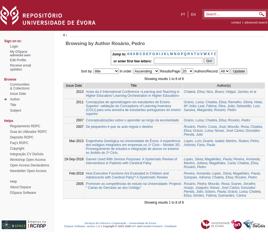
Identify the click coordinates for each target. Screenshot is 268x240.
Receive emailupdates (20, 67)
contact (236, 22)
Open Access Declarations (29, 165)
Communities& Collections (20, 86)
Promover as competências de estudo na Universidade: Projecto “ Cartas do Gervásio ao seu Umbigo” (133, 186)
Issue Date (18, 94)
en (193, 15)
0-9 (129, 54)
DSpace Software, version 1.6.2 (83, 226)
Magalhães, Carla (222, 163)
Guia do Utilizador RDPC (28, 132)
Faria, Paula (206, 145)
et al (253, 92)
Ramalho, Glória (240, 102)
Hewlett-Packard (152, 226)
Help (13, 181)
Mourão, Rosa (238, 127)
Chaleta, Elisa (194, 92)
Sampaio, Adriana (197, 177)
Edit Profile (18, 60)
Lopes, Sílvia (221, 173)
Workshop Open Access (28, 160)
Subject (15, 110)
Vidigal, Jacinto (237, 92)
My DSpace (18, 52)
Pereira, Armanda (246, 159)
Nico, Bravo (215, 92)
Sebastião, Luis (247, 106)
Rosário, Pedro (225, 110)
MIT (134, 226)
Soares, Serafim (243, 184)
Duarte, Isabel (213, 141)
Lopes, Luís (192, 141)
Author (15, 99)
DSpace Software (23, 193)
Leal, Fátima (207, 106)
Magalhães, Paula (218, 159)
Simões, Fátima (204, 195)
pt (183, 15)
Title (13, 105)
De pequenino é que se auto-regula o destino (119, 127)
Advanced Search (256, 22)
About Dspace (20, 187)
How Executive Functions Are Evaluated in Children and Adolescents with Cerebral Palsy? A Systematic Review (127, 175)
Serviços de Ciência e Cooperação (105, 223)
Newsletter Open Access (28, 171)
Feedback (171, 226)
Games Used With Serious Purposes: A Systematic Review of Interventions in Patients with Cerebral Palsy (131, 161)
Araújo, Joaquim (196, 188)
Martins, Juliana (195, 163)
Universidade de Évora (142, 223)
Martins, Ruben (237, 141)
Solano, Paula (215, 192)
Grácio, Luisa (194, 102)
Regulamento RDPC (25, 126)
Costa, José (217, 127)
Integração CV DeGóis (27, 154)
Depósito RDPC (22, 137)
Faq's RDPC (19, 143)
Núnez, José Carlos (229, 131)
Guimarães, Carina (232, 195)
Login (14, 46)
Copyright (17, 148)
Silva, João (226, 106)
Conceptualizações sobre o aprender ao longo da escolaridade (132, 120)
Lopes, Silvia (193, 159)
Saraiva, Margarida (198, 110)
